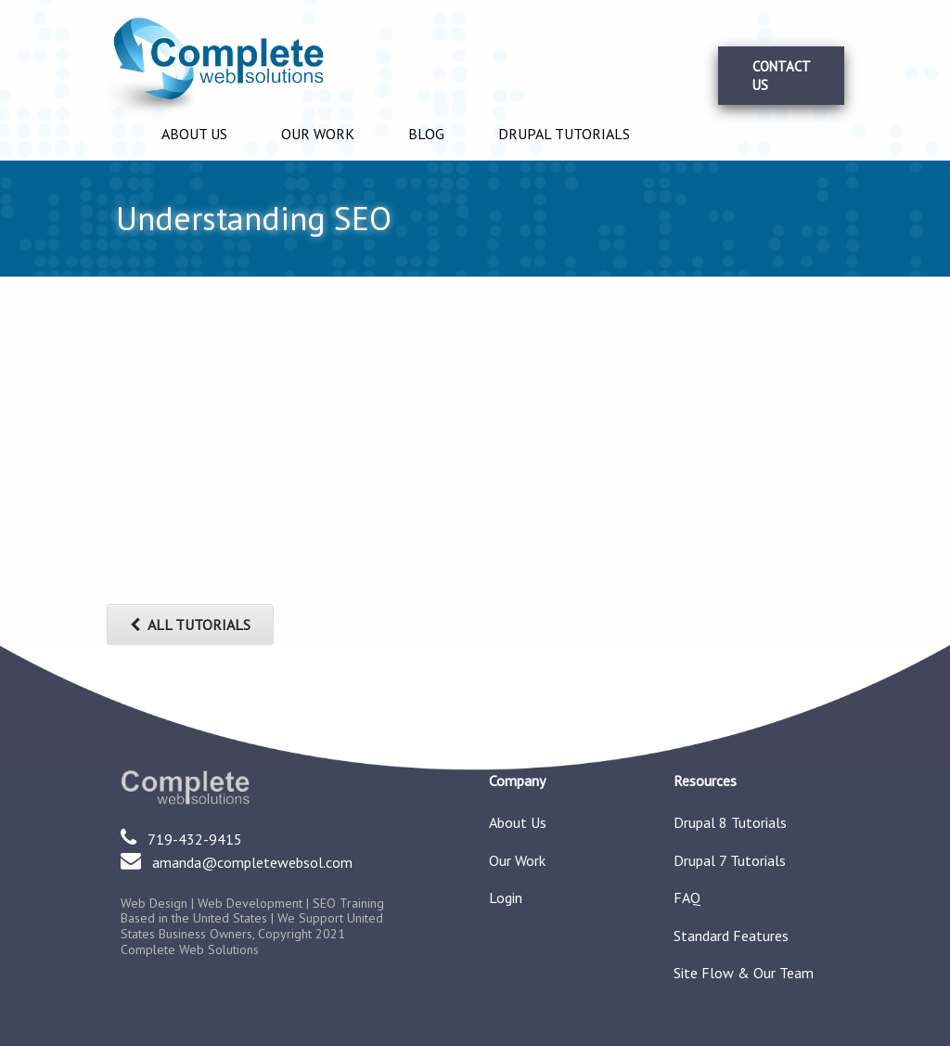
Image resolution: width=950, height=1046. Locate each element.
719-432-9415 (195, 839)
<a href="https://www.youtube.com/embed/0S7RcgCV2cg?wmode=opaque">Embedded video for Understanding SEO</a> (301, 452)
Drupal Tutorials (564, 133)
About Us (194, 133)
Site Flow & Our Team (744, 973)
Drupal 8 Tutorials (730, 823)
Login (505, 898)
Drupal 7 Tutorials (730, 861)
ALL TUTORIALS (190, 624)
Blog (426, 133)
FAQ (687, 898)
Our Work (317, 133)
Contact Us (781, 76)
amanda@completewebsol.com (252, 862)
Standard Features (731, 936)
